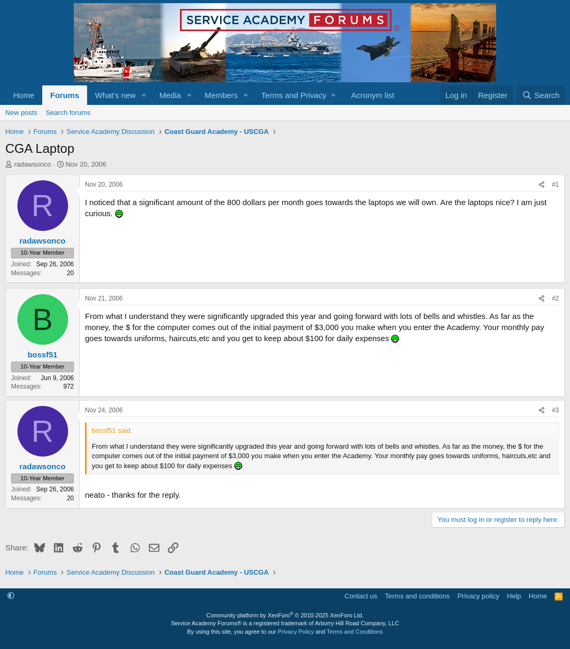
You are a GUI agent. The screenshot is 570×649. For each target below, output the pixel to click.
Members (221, 95)
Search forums (68, 113)
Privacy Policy (296, 631)
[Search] (541, 95)
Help (514, 596)
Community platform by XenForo (285, 615)
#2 (555, 298)
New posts (21, 113)
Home (23, 95)
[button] (144, 95)
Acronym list (372, 95)
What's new (115, 95)
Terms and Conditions (355, 631)
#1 (555, 184)
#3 (555, 410)
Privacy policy (478, 596)
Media (170, 95)
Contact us (361, 596)
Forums (64, 95)
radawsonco (32, 164)
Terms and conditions (417, 596)
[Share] (541, 185)
